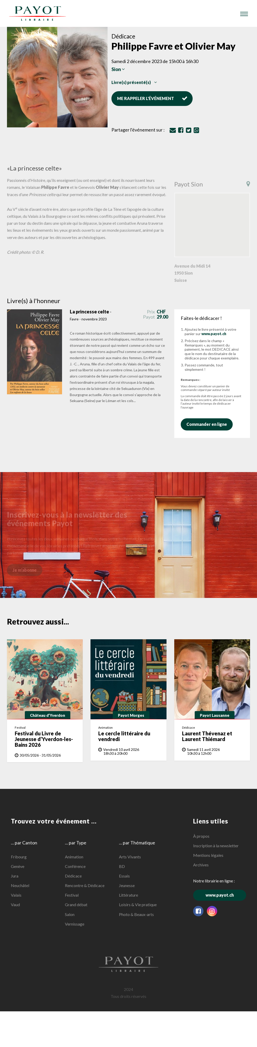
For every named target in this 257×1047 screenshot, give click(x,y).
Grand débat (76, 904)
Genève (17, 866)
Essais (124, 875)
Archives (201, 864)
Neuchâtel (20, 885)
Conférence (75, 866)
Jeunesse (127, 885)
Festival (72, 894)
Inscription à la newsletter (216, 845)
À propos (201, 836)
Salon (69, 914)
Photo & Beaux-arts (136, 914)
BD (122, 866)
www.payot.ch (213, 334)
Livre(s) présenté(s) (134, 82)
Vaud (15, 904)
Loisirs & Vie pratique (138, 904)
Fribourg (19, 856)
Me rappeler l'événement (152, 98)
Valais (16, 894)
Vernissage (74, 923)
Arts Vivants (130, 856)
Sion (118, 69)
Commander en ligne (209, 424)
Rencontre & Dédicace (84, 885)
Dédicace (73, 875)
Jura (14, 875)
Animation (74, 856)
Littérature (128, 894)
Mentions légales (208, 855)
